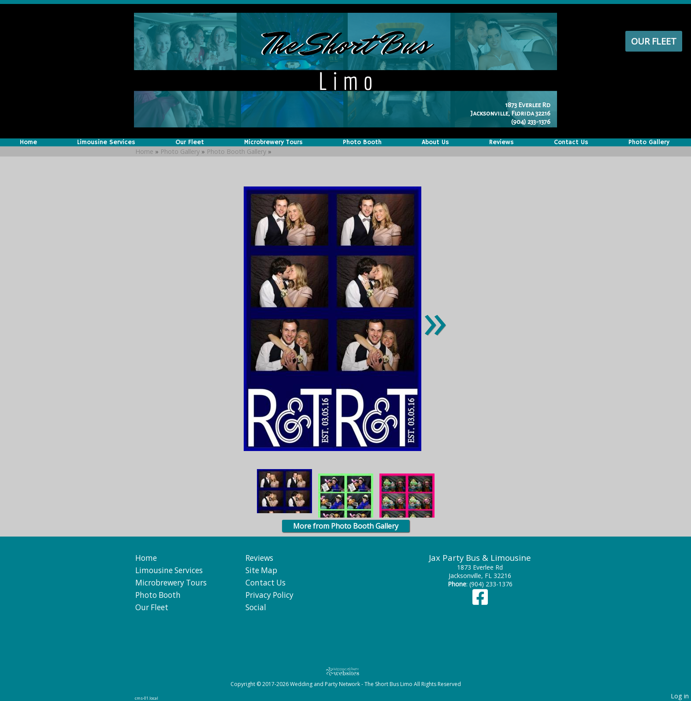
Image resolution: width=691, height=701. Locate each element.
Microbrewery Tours (273, 142)
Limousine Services (106, 142)
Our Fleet (653, 41)
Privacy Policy (269, 595)
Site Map (261, 570)
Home (28, 142)
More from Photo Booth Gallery (345, 526)
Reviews (501, 142)
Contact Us (571, 142)
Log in (680, 696)
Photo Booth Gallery (236, 151)
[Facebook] (480, 601)
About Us (435, 142)
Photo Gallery (648, 142)
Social (255, 607)
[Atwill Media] (345, 671)
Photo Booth (362, 142)
